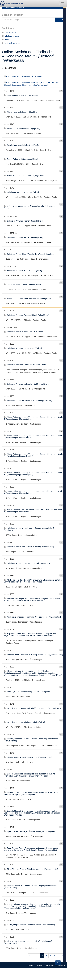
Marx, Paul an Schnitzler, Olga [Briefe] (21, 95)
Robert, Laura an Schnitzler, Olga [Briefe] (22, 128)
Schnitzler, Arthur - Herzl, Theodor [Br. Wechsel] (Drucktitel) (29, 254)
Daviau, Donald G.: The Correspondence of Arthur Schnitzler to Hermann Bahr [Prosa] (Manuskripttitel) (30, 793)
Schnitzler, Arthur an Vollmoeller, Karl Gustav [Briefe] (26, 384)
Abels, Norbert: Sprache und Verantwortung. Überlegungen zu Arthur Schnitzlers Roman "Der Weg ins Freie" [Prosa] (33, 581)
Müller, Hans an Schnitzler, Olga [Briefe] (21, 112)
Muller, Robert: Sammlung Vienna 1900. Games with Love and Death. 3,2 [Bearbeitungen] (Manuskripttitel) (33, 474)
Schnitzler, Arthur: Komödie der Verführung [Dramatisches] (29, 547)
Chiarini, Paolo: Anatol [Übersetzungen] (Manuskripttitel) (28, 757)
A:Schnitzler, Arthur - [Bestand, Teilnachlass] (22, 76)
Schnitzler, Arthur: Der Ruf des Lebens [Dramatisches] (27, 563)
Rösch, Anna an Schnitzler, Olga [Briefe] (21, 145)
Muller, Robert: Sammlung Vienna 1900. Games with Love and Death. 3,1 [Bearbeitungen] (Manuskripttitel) (33, 455)
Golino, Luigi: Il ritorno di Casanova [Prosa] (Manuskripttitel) (29, 925)
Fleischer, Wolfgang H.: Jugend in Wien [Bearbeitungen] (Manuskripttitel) (28, 942)
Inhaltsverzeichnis (10, 36)
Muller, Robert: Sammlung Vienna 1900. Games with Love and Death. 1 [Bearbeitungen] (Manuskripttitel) (33, 418)
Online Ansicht (9, 32)
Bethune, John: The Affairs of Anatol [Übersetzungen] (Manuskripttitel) (33, 655)
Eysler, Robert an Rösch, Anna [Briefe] (21, 159)
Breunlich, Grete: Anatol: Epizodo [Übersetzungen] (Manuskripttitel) (32, 708)
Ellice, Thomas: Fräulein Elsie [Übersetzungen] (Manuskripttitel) (31, 869)
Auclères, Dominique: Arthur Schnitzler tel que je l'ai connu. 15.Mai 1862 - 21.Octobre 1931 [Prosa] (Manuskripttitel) (32, 599)
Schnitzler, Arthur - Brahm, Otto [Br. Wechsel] (23, 332)
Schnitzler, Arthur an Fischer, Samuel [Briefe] (23, 221)
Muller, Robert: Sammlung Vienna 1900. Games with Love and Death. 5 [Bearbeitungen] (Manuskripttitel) (33, 511)
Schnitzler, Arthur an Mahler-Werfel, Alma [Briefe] (25, 365)
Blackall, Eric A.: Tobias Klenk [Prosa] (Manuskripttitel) (27, 692)
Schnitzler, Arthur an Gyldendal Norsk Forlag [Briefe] (26, 315)
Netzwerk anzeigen (11, 43)
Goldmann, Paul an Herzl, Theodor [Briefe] (22, 285)
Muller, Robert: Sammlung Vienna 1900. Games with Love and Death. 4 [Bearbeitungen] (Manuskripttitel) (33, 492)
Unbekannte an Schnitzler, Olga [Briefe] (21, 192)
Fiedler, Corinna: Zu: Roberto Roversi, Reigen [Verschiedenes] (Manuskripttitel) (30, 887)
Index (5, 40)
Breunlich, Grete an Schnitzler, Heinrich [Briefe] (24, 722)
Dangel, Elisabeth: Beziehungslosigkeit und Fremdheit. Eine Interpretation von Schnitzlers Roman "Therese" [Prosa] (29, 775)
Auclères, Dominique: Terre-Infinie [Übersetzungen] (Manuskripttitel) (32, 617)
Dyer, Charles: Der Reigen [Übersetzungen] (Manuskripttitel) (29, 831)
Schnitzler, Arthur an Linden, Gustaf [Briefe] (23, 348)
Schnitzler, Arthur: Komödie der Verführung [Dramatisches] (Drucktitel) (29, 529)
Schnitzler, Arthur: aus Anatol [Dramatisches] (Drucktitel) (28, 400)
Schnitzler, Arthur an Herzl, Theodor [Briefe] (23, 271)
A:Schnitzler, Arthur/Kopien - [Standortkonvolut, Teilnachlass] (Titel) (30, 207)
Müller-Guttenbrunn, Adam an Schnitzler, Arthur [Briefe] (27, 299)
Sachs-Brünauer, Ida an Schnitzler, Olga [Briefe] (24, 176)
